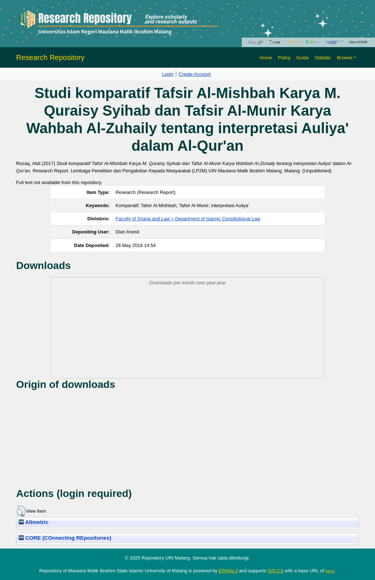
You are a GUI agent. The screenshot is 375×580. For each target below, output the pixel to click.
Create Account (195, 74)
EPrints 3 (228, 570)
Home (266, 57)
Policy (284, 57)
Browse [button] (345, 57)
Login (168, 74)
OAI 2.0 (275, 570)
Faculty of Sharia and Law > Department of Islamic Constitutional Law (188, 218)
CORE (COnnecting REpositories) (65, 538)
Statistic (323, 57)
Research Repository (50, 57)
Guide (302, 57)
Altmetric (33, 522)
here (329, 570)
